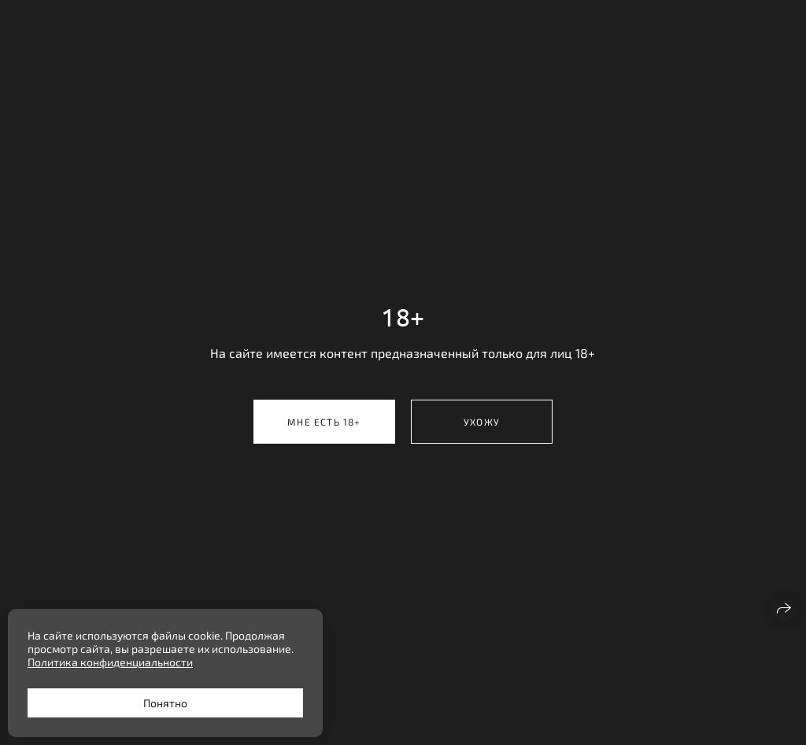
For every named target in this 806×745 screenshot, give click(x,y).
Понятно (165, 703)
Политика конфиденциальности (110, 662)
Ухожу (482, 421)
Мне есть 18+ (323, 421)
